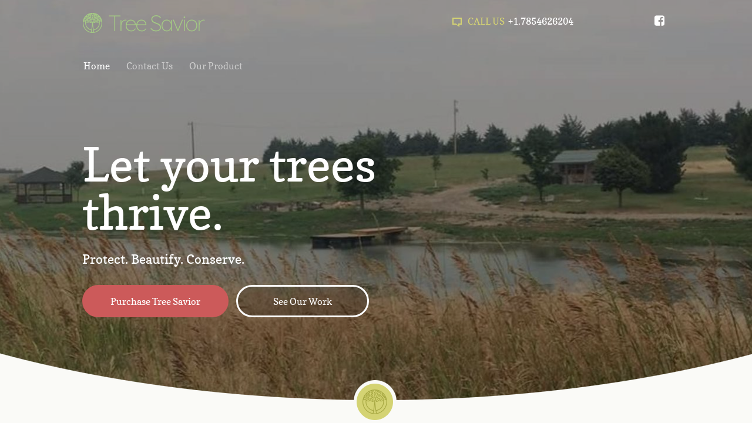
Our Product (216, 66)
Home (96, 66)
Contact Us (149, 66)
